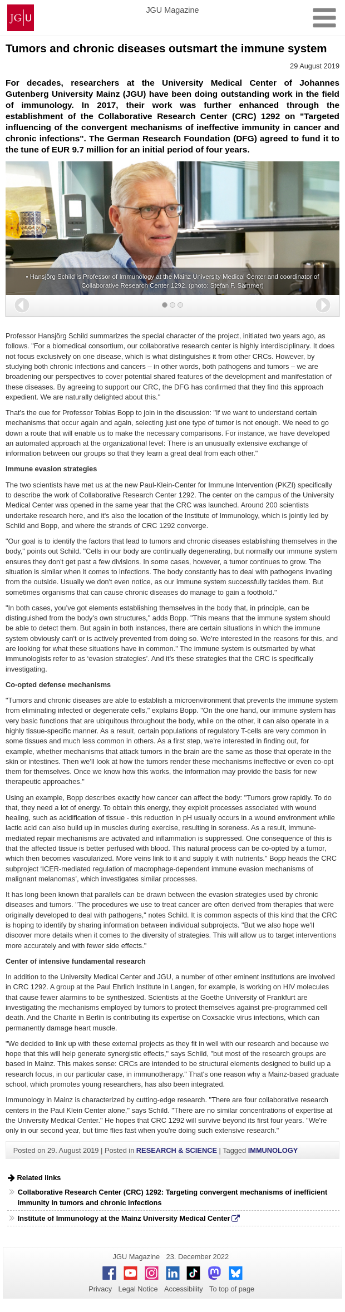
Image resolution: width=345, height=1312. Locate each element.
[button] (22, 305)
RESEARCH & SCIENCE (176, 1150)
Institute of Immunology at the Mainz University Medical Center (124, 1218)
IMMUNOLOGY (273, 1150)
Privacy (100, 1289)
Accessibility (183, 1289)
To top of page (231, 1289)
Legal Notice (137, 1289)
